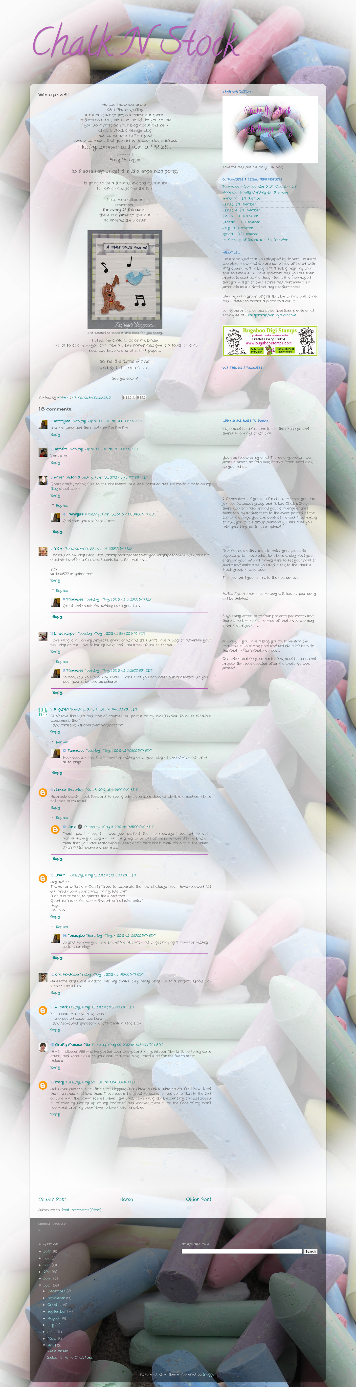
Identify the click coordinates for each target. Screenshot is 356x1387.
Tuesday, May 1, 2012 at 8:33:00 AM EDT (111, 633)
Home (126, 1199)
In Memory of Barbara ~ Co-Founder (255, 240)
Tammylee (61, 421)
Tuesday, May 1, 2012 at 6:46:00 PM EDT (103, 709)
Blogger (209, 1374)
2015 (48, 1265)
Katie (71, 827)
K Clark (61, 1007)
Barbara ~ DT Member (242, 198)
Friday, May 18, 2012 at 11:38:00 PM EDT (101, 1007)
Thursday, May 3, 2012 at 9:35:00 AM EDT (119, 827)
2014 (48, 1272)
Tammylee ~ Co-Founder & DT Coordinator (259, 186)
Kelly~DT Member (237, 228)
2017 (48, 1251)
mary (59, 1082)
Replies (62, 505)
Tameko (60, 449)
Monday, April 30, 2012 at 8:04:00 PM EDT (120, 514)
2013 (48, 1278)
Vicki (58, 548)
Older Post (198, 1199)
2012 (48, 1285)
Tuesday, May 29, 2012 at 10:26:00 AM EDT (101, 1082)
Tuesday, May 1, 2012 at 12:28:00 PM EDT (119, 599)
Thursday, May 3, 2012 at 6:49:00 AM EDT (102, 790)
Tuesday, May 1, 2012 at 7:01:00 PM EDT (119, 750)
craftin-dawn (67, 974)
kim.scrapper (65, 633)
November (56, 1298)
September (57, 1311)
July (51, 1325)
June (52, 1332)
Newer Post (52, 1199)
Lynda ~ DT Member (240, 234)
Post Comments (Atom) (81, 1210)
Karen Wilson (65, 477)
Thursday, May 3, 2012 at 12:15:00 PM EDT (101, 875)
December (57, 1291)
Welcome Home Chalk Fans (70, 1357)
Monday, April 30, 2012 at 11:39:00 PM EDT (98, 548)
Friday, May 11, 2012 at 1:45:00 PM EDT (112, 974)
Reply (55, 434)
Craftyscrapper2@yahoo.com (270, 315)
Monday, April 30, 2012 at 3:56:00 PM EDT (106, 421)
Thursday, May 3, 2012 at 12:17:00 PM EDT (121, 935)
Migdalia (61, 709)
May (52, 1338)
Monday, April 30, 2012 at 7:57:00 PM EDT (113, 477)
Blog (54, 489)
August (54, 1318)
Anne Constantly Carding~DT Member (255, 192)
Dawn (60, 875)
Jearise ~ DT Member (241, 222)
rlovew (60, 790)
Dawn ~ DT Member (240, 216)
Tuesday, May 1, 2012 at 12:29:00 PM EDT (119, 670)
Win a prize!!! (57, 1351)
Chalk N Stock (134, 47)
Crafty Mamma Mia (72, 1045)
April (52, 1345)
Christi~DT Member (239, 204)
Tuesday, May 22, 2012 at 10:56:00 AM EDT (127, 1045)
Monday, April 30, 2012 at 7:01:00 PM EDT (103, 449)
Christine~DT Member (241, 210)
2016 (48, 1258)
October (55, 1305)
